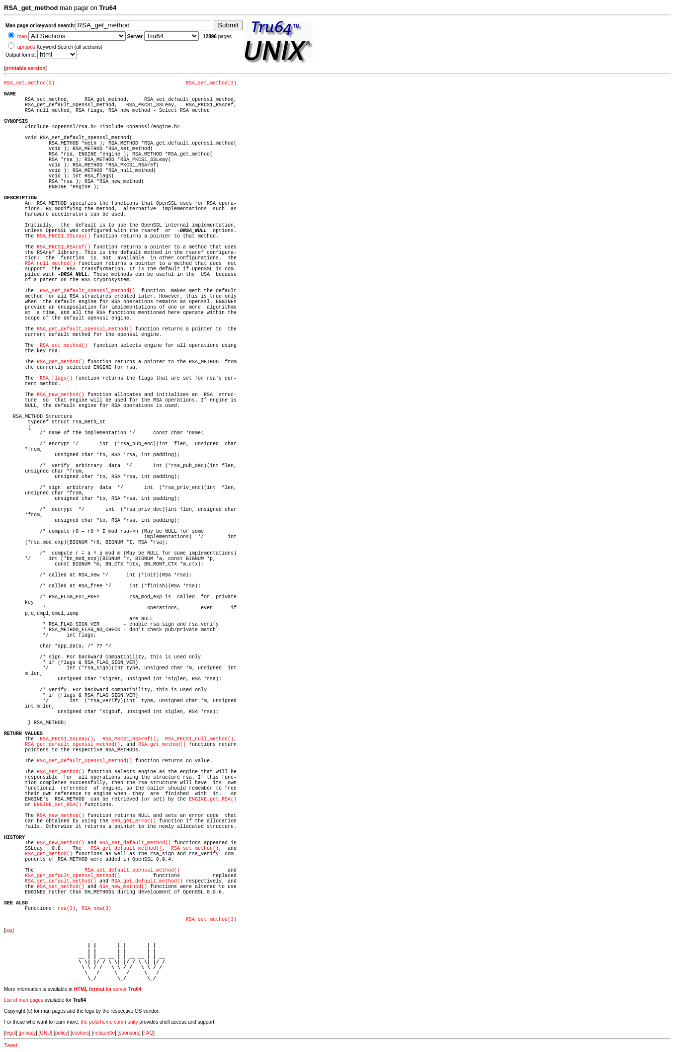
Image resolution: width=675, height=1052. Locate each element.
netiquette (104, 1033)
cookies (80, 1033)
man (22, 36)
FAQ (148, 1033)
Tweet (10, 1045)
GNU (45, 1033)
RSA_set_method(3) (29, 83)
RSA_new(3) (96, 908)
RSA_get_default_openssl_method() (84, 329)
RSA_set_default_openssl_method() (87, 291)
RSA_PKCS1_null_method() (199, 739)
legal (10, 1033)
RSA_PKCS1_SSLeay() (63, 236)
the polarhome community (109, 1022)
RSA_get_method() (60, 362)
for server (108, 989)
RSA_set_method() (63, 345)
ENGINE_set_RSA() (58, 805)
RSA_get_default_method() (126, 848)
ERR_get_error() (133, 821)
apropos (26, 47)
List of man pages (23, 1000)
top (8, 930)
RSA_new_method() (60, 395)
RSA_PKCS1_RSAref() (63, 247)
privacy (28, 1033)
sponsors (129, 1033)
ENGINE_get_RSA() (213, 799)
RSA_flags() (56, 378)
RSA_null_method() (50, 263)
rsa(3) (67, 908)
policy (61, 1033)
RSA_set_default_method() (135, 843)
